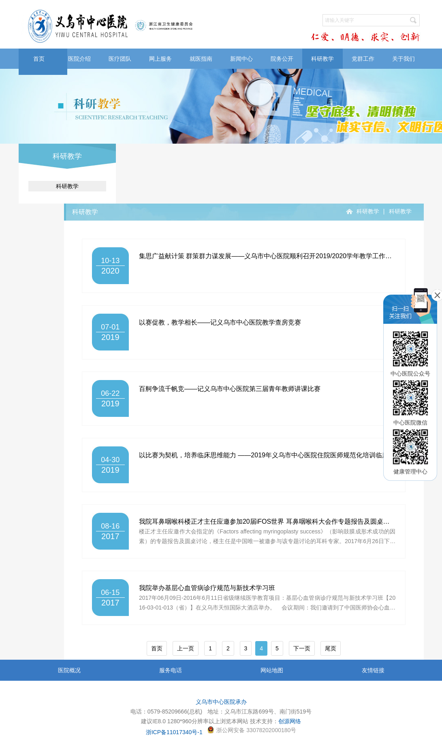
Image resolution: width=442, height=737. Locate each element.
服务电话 (170, 670)
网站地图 (272, 670)
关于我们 (403, 58)
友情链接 (373, 670)
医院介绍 (79, 58)
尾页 (330, 648)
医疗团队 (120, 58)
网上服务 (160, 58)
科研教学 (322, 58)
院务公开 (282, 58)
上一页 (185, 648)
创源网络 (289, 721)
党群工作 (363, 58)
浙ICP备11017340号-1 (174, 732)
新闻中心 (241, 58)
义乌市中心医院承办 (221, 702)
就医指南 (201, 58)
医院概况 (69, 670)
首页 (39, 58)
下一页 (301, 648)
